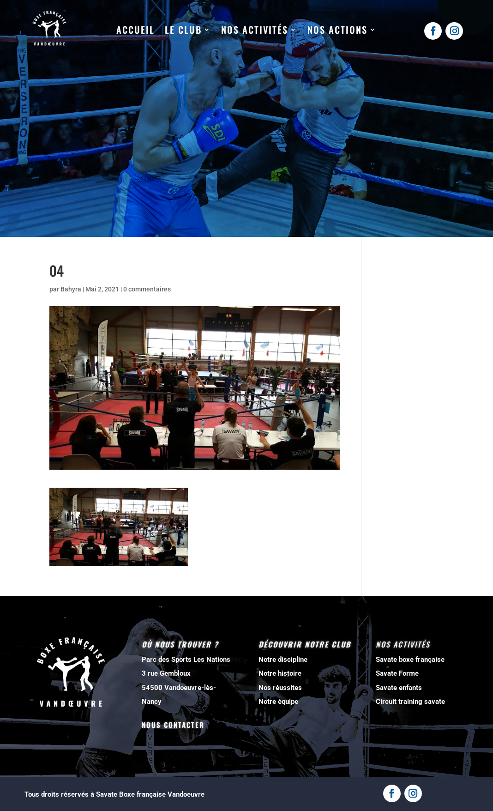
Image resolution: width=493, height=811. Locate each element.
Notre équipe (278, 701)
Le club (183, 30)
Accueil (135, 30)
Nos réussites (280, 688)
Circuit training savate (410, 701)
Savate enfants (399, 688)
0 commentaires (147, 289)
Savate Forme (397, 673)
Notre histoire (280, 673)
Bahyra (70, 289)
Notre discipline (283, 659)
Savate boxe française (410, 659)
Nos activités (254, 30)
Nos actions (337, 30)
